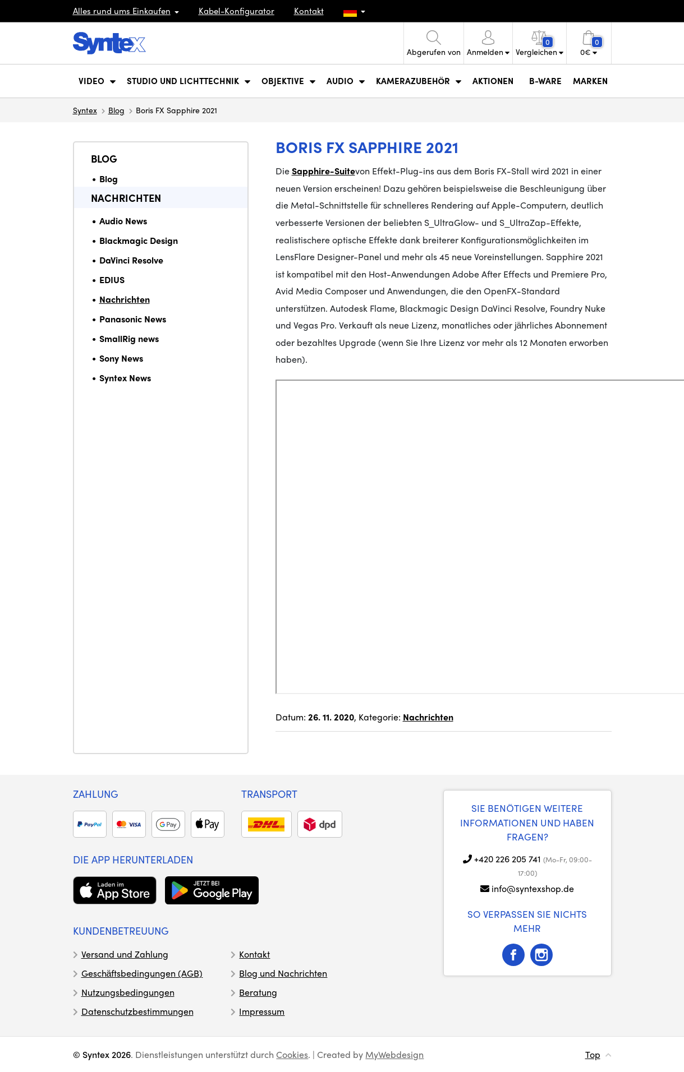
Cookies (292, 1054)
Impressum (261, 1011)
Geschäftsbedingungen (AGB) (142, 973)
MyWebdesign (394, 1054)
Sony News (121, 358)
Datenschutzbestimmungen (137, 1011)
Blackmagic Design (138, 240)
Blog (116, 109)
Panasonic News (132, 318)
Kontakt (309, 10)
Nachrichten (126, 198)
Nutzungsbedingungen (128, 992)
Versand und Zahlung (124, 954)
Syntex (85, 109)
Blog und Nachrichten (283, 973)
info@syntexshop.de (533, 888)
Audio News (123, 220)
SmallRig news (129, 338)
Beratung (258, 992)
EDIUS (112, 279)
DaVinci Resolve (131, 259)
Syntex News (125, 377)
